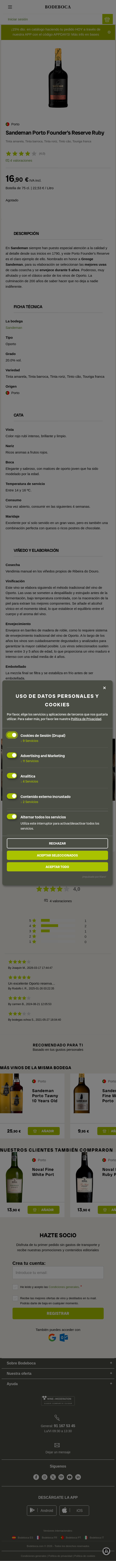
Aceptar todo (57, 867)
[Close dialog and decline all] (104, 688)
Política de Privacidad (86, 719)
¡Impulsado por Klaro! (94, 876)
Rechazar (57, 843)
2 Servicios (29, 802)
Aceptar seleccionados (57, 855)
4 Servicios (29, 781)
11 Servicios (30, 761)
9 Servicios (29, 740)
